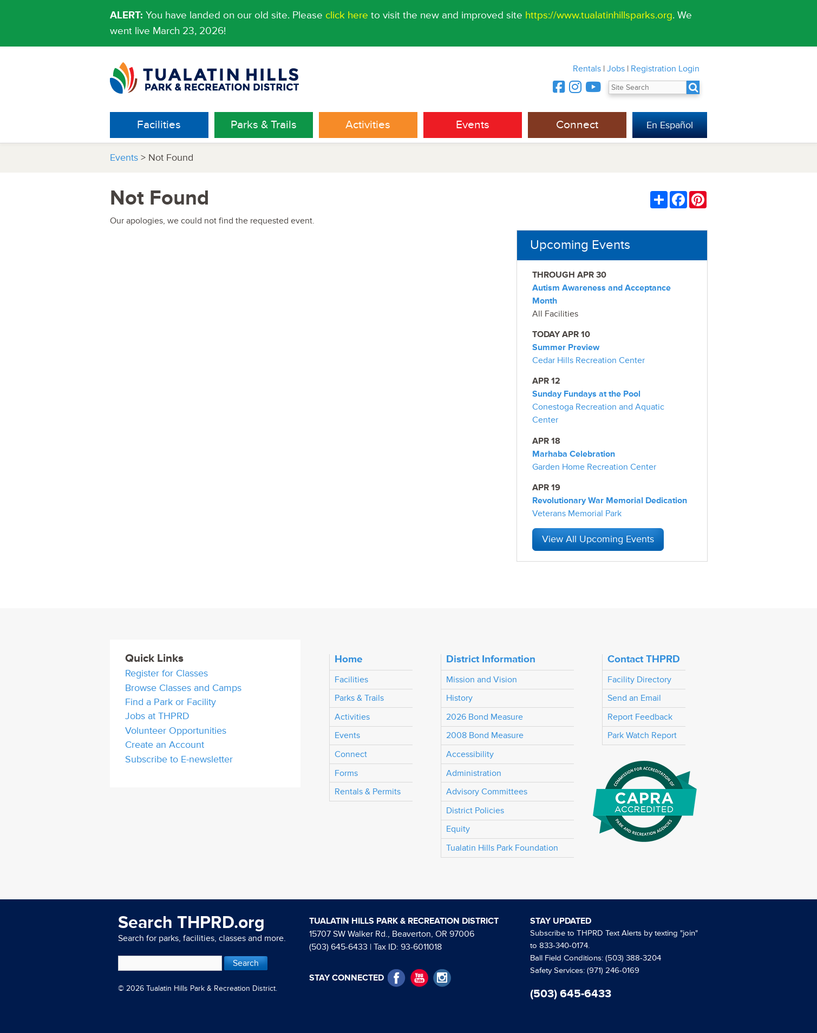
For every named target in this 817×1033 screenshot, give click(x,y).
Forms (346, 773)
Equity (458, 829)
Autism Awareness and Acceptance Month (601, 294)
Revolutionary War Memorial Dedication (609, 500)
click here (346, 15)
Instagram (442, 978)
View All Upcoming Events (598, 539)
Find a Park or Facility (170, 702)
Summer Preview (565, 347)
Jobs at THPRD (157, 716)
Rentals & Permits (368, 791)
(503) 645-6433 (338, 947)
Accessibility (470, 754)
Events (472, 124)
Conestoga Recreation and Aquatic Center (598, 413)
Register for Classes (166, 673)
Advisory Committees (486, 791)
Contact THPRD (643, 659)
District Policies (475, 810)
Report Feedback (639, 717)
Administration (473, 773)
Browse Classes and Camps (183, 688)
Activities (367, 124)
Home (349, 659)
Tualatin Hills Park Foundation (502, 848)
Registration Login (665, 68)
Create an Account (164, 745)
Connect (577, 124)
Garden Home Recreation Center (594, 467)
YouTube (419, 978)
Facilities (159, 124)
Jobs (616, 68)
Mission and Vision (481, 679)
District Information (490, 659)
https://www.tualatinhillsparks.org (598, 15)
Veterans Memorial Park (577, 513)
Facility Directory (639, 679)
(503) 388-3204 (633, 958)
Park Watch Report (642, 735)
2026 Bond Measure (484, 717)
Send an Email (634, 698)
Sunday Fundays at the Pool (586, 394)
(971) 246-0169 (613, 970)
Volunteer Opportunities (175, 730)
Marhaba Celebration (573, 454)
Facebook (397, 978)
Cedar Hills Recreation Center (588, 360)
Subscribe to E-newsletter (179, 759)
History (459, 698)
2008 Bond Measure (485, 735)
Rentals (587, 68)
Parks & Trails (264, 124)
